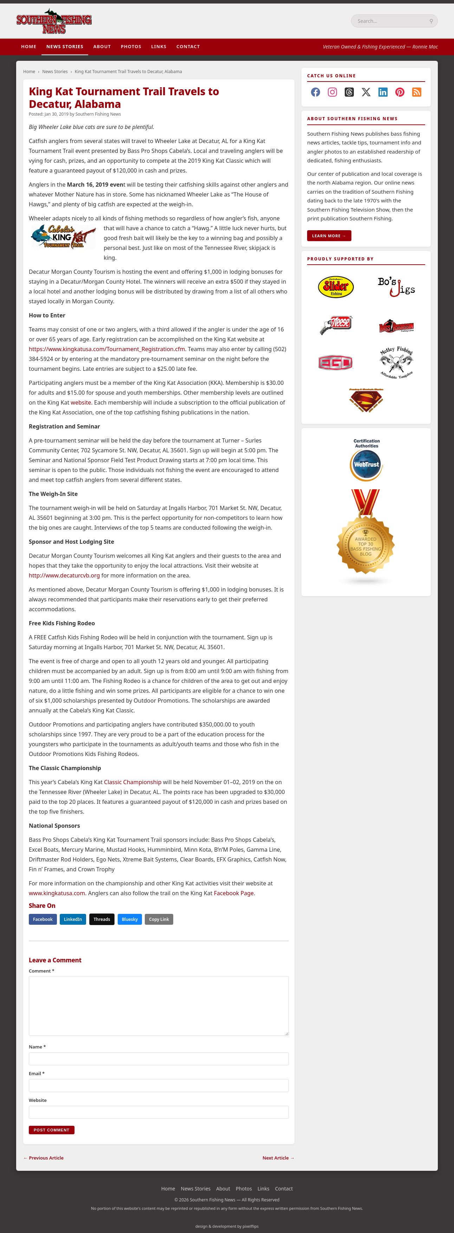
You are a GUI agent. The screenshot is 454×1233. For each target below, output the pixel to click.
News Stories (65, 46)
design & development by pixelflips (227, 1226)
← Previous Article (43, 1158)
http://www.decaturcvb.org (64, 575)
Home (29, 46)
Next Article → (278, 1158)
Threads (102, 919)
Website (38, 1100)
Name (37, 1047)
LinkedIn (73, 919)
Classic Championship (133, 782)
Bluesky (130, 919)
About (102, 46)
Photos (131, 46)
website (81, 402)
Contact (188, 46)
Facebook (43, 919)
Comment (41, 971)
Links (159, 46)
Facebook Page (234, 893)
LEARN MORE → (329, 235)
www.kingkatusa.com (57, 893)
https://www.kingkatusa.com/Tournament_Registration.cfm (107, 349)
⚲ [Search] (431, 21)
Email (37, 1073)
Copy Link (159, 919)
